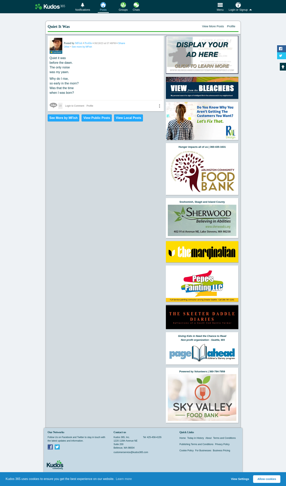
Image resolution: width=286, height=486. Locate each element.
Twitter (57, 446)
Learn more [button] (124, 479)
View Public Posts (96, 118)
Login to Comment (74, 105)
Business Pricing (221, 450)
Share (121, 43)
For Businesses (203, 450)
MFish (79, 43)
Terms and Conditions (224, 438)
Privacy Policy (222, 444)
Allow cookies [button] (266, 479)
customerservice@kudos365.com (131, 452)
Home (183, 438)
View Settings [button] (240, 479)
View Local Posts (128, 118)
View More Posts (213, 26)
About (208, 438)
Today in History (195, 438)
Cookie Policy (187, 450)
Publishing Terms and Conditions (197, 444)
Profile (231, 26)
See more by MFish (82, 46)
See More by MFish (63, 118)
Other (67, 46)
